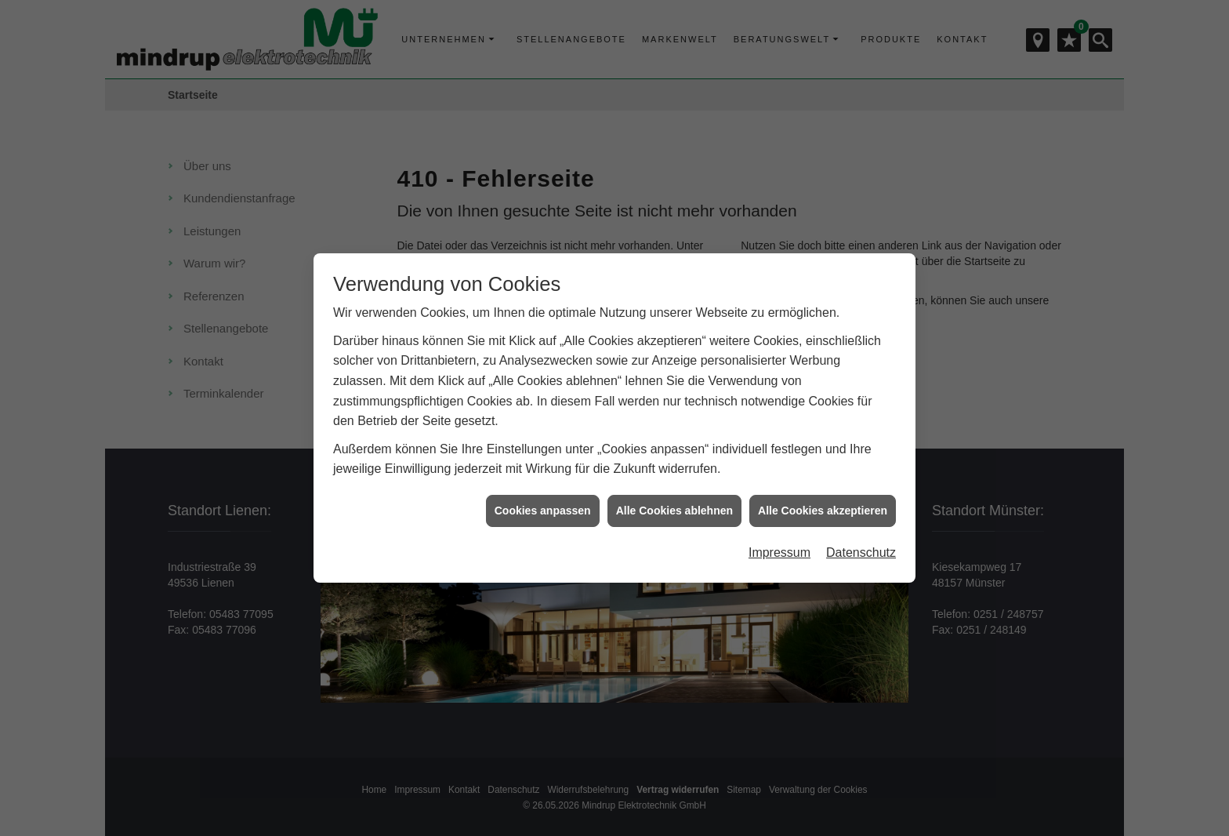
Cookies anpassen (543, 500)
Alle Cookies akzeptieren (822, 500)
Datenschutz (861, 543)
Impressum (779, 543)
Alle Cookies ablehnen (674, 500)
